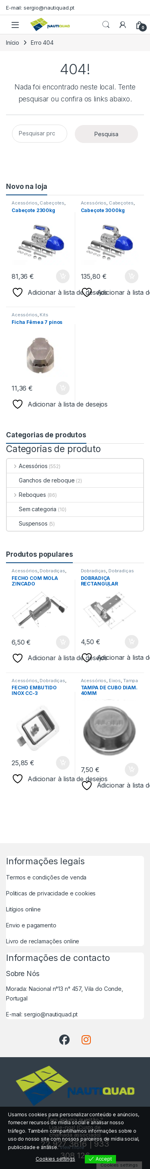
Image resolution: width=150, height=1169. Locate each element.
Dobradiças (52, 571)
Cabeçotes (52, 203)
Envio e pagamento (31, 925)
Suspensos (27, 523)
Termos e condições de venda (46, 877)
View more (72, 1147)
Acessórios (25, 203)
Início (12, 42)
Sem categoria (31, 509)
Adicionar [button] (63, 276)
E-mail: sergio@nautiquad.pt (40, 7)
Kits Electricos (30, 317)
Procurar (106, 24)
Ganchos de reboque (40, 480)
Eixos (115, 680)
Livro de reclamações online (42, 941)
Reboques (26, 494)
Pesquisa (106, 134)
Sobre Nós (23, 973)
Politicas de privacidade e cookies (51, 893)
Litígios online (23, 909)
